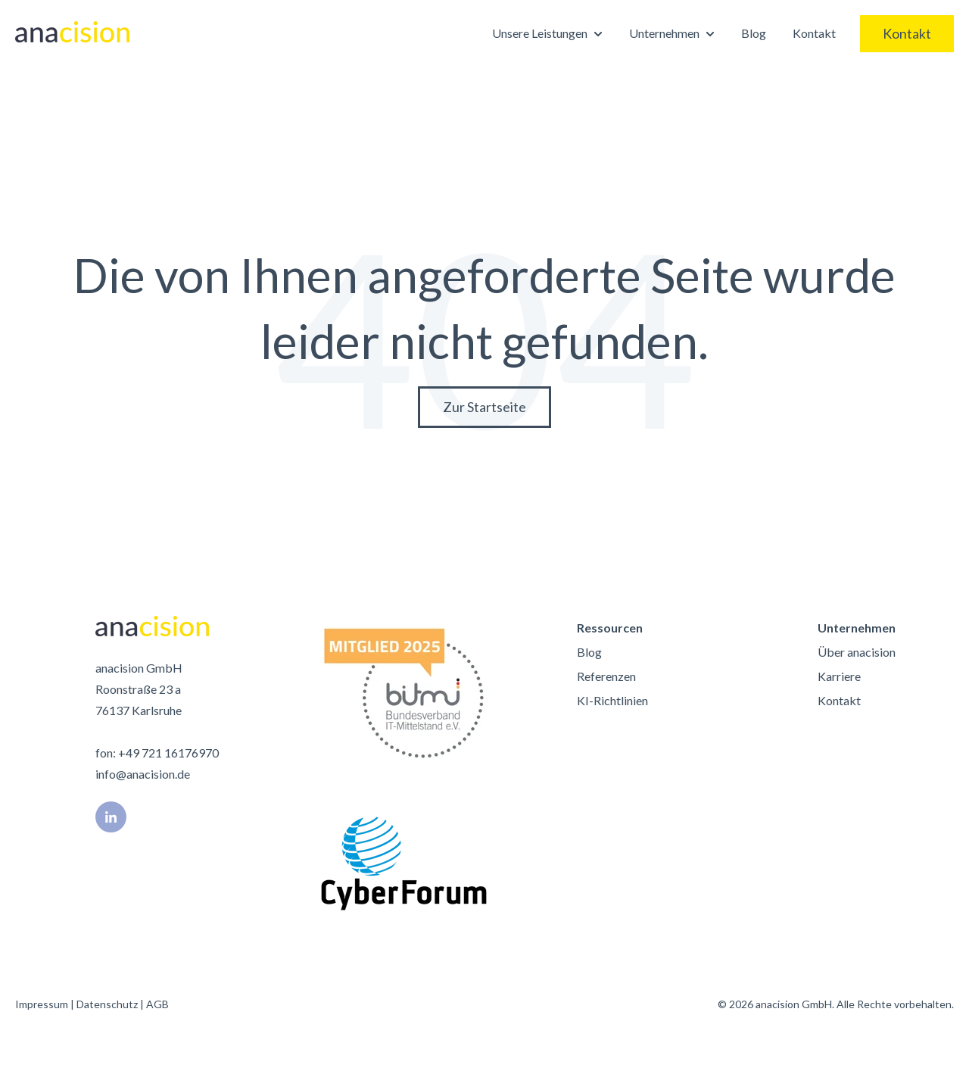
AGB (157, 1004)
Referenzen (606, 676)
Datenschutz (107, 1004)
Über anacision (857, 652)
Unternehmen (664, 33)
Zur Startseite (484, 406)
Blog (753, 33)
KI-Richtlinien (612, 700)
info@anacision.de (142, 774)
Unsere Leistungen (539, 33)
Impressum (41, 1004)
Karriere (839, 676)
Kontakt (814, 33)
